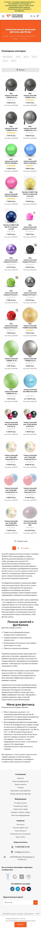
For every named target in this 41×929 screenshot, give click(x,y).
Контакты (20, 825)
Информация (20, 799)
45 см (5, 61)
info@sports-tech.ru (22, 852)
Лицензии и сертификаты (20, 791)
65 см (26, 57)
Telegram (18, 885)
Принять (20, 924)
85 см (13, 61)
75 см (18, 57)
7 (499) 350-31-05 (22, 847)
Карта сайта (20, 837)
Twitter (29, 885)
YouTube (23, 885)
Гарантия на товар (20, 809)
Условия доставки (20, 806)
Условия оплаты (20, 803)
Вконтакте (12, 885)
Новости (20, 778)
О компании (20, 774)
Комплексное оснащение (20, 834)
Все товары (25, 548)
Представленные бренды (20, 794)
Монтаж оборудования (20, 815)
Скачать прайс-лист (20, 828)
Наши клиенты (20, 784)
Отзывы (20, 788)
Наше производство (20, 781)
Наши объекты (20, 831)
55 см (34, 57)
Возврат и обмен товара (20, 812)
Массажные (7, 57)
